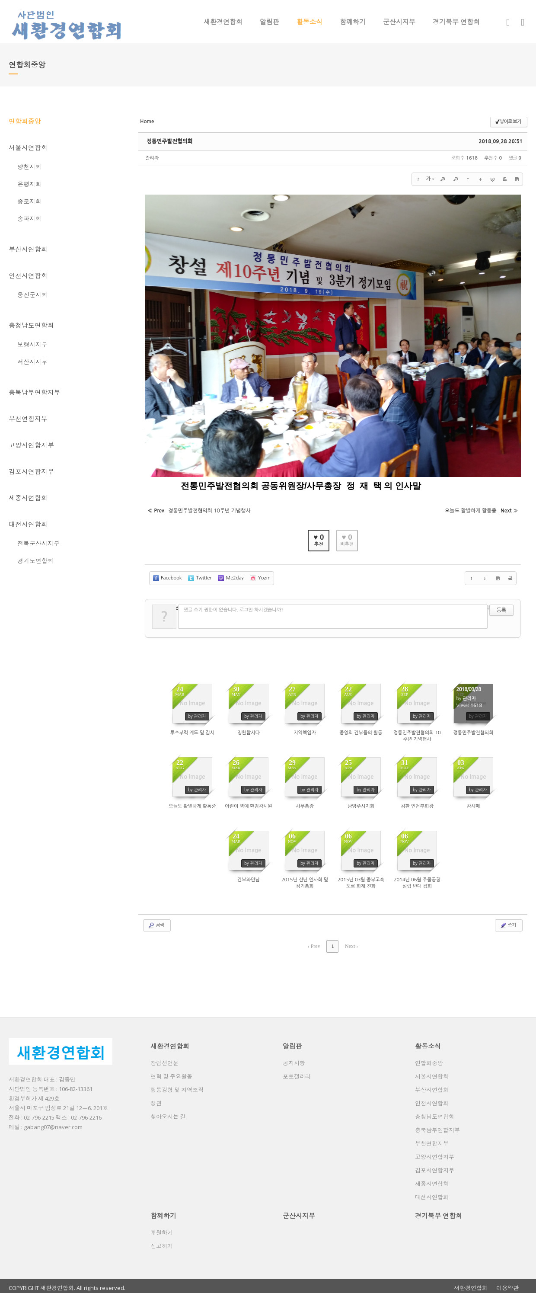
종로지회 (29, 201)
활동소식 (309, 21)
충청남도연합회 (31, 325)
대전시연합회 (28, 524)
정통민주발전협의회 (169, 141)
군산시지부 (399, 21)
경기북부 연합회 (456, 21)
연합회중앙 (25, 121)
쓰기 (508, 922)
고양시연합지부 (31, 445)
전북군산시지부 (38, 543)
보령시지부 (32, 344)
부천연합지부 (28, 418)
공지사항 (294, 1059)
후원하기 (161, 1229)
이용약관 (507, 1284)
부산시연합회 (28, 249)
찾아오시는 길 (167, 1113)
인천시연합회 (28, 275)
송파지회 (29, 218)
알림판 (269, 21)
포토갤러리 (297, 1073)
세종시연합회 (28, 497)
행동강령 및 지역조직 (177, 1086)
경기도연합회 (35, 561)
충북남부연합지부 (35, 392)
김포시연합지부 (31, 471)
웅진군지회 (32, 295)
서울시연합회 (28, 147)
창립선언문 (164, 1059)
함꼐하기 (353, 21)
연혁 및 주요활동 (171, 1073)
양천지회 (29, 167)
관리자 (152, 158)
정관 (156, 1100)
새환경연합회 (223, 21)
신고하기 (161, 1242)
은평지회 (29, 184)
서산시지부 (32, 362)
